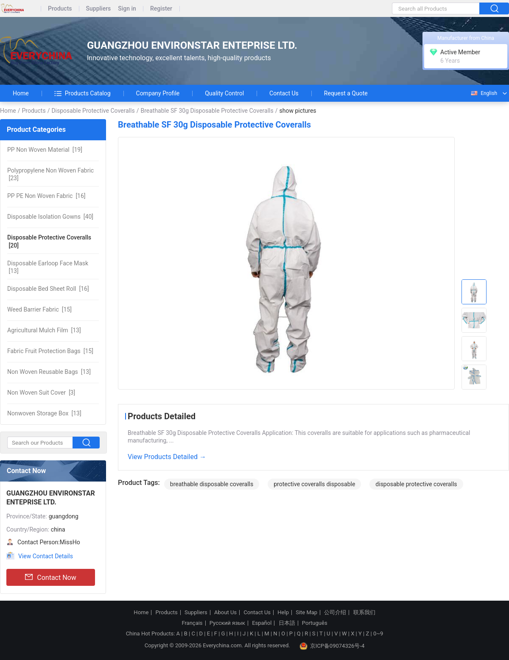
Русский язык (227, 623)
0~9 (378, 633)
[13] (47, 267)
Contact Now (50, 577)
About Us (225, 612)
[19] (44, 149)
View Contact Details (45, 556)
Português (314, 623)
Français (192, 623)
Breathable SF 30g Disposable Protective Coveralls (206, 110)
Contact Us (284, 93)
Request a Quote (346, 93)
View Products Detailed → (167, 457)
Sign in (127, 8)
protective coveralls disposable (314, 484)
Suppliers (98, 8)
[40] (50, 216)
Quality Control (224, 93)
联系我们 (364, 612)
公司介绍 (335, 612)
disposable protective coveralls (416, 484)
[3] (41, 392)
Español (261, 623)
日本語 (287, 623)
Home (21, 93)
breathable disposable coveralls (211, 484)
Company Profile (158, 93)
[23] (50, 174)
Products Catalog (82, 93)
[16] (46, 195)
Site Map (306, 612)
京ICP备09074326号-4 (332, 646)
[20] (49, 241)
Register (161, 8)
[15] (39, 309)
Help (283, 612)
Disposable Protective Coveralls (92, 110)
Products (60, 8)
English (483, 93)
